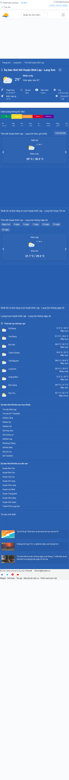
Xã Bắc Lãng (8, 519)
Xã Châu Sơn (8, 532)
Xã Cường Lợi (8, 536)
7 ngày (35, 258)
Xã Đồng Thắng (9, 545)
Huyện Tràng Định (10, 595)
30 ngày (5, 263)
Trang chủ (6, 63)
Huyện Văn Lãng (9, 599)
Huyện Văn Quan (9, 604)
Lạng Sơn (17, 63)
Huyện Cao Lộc (9, 578)
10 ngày (45, 258)
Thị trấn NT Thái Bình (11, 515)
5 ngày (26, 258)
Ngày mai (6, 258)
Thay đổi (5, 7)
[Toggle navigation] (63, 15)
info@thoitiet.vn (42, 672)
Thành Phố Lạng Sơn (11, 608)
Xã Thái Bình (8, 557)
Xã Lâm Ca (7, 553)
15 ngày (56, 258)
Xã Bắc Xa (7, 524)
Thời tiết (28, 672)
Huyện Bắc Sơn (9, 570)
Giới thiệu (11, 680)
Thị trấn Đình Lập (10, 511)
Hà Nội (24, 3)
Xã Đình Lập (7, 540)
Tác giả (19, 680)
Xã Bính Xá (7, 528)
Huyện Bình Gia (9, 574)
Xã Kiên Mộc (8, 549)
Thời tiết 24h (60, 133)
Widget (3, 680)
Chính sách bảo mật (48, 680)
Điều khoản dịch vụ (31, 680)
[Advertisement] (34, 38)
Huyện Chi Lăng (9, 583)
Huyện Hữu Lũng (9, 587)
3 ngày (16, 258)
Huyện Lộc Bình (9, 591)
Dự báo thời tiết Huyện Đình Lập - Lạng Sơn (29, 70)
